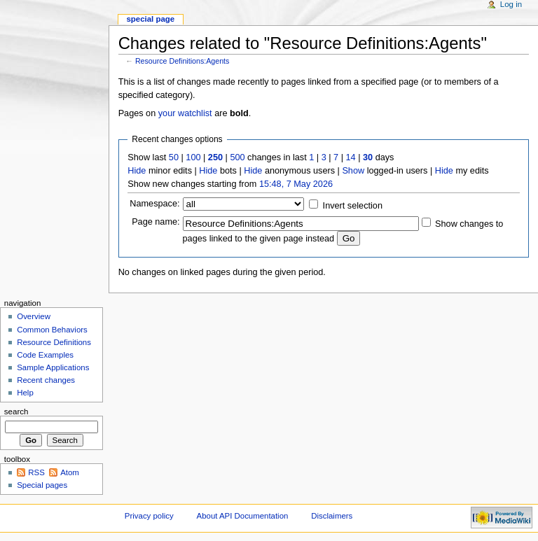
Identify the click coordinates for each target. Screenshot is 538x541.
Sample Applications (53, 367)
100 (193, 157)
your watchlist (185, 113)
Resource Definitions (54, 342)
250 (215, 157)
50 (174, 157)
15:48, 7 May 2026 (296, 184)
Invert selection (352, 206)
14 (351, 157)
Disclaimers (331, 516)
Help (25, 392)
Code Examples (45, 355)
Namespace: (154, 204)
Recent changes (46, 380)
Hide (136, 171)
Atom (69, 472)
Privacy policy (149, 516)
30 (368, 157)
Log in (511, 4)
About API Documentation (243, 516)
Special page (150, 19)
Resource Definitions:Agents (182, 61)
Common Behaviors (52, 329)
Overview (33, 316)
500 (237, 157)
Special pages (42, 485)
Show (353, 171)
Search (16, 411)
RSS (36, 472)
